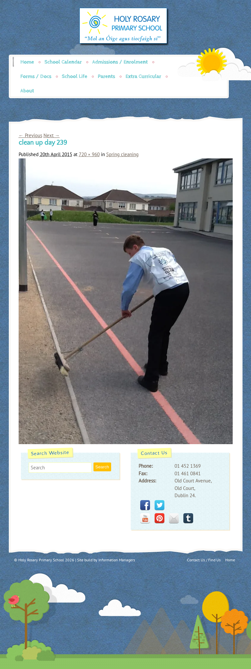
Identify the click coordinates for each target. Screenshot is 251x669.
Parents (106, 76)
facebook (145, 505)
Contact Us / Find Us (204, 559)
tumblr (188, 518)
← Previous (30, 135)
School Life (74, 76)
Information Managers (116, 559)
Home (27, 62)
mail (174, 518)
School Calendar (63, 62)
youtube (145, 518)
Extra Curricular (143, 76)
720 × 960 (89, 154)
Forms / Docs (35, 76)
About (27, 91)
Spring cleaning (122, 154)
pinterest (159, 518)
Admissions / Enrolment (120, 62)
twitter (159, 505)
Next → (51, 135)
